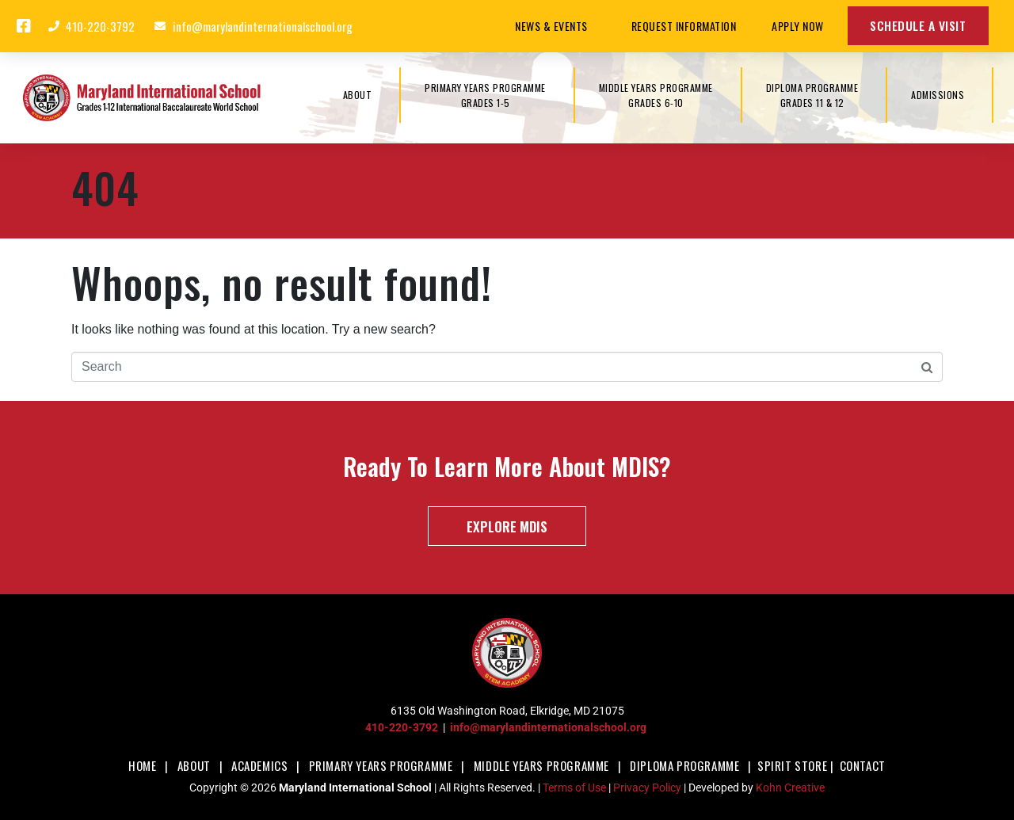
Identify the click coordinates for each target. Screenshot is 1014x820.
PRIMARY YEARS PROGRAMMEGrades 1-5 (485, 95)
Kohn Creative (790, 787)
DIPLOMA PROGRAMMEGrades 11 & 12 (812, 95)
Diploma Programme (684, 765)
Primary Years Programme (381, 765)
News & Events (555, 25)
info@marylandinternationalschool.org (548, 727)
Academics (259, 765)
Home (142, 765)
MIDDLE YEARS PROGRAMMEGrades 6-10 (656, 95)
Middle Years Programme (541, 765)
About (194, 765)
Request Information (684, 25)
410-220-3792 (401, 727)
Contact (863, 765)
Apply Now (798, 25)
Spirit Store (792, 765)
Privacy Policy (647, 787)
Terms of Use (574, 787)
